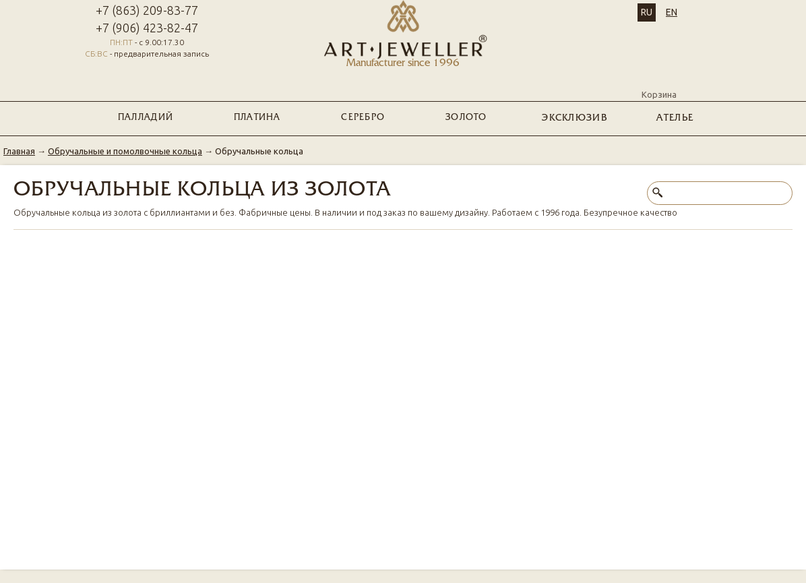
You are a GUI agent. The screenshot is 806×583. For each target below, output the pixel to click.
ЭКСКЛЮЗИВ (574, 118)
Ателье (674, 118)
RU (646, 12)
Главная (19, 151)
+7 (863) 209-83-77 (147, 10)
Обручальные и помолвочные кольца (125, 151)
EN (671, 12)
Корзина (659, 83)
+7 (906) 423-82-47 (147, 27)
